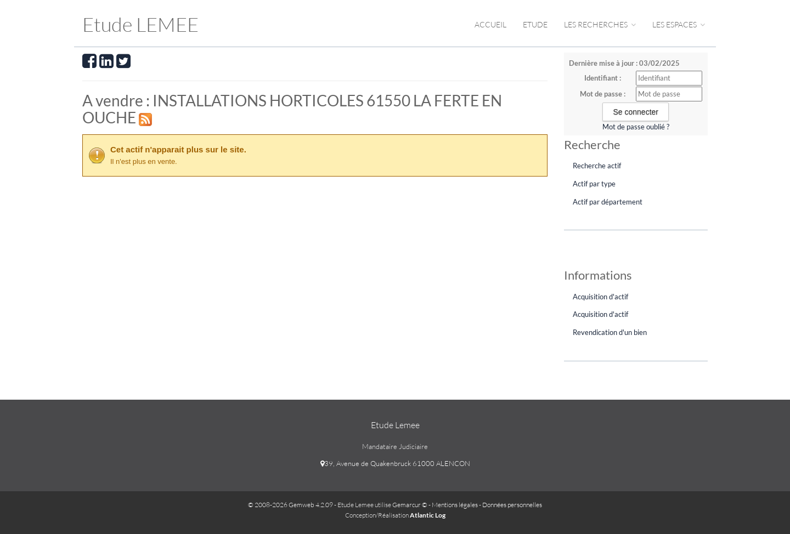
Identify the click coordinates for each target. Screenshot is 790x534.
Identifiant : (602, 77)
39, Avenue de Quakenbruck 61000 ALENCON (395, 463)
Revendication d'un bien (610, 332)
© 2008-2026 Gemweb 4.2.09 (290, 505)
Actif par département (607, 201)
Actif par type (594, 183)
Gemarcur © (409, 505)
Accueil (490, 24)
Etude (535, 24)
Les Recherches (600, 24)
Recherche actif (597, 165)
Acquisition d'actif (600, 296)
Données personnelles (512, 505)
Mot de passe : (602, 93)
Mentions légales (455, 505)
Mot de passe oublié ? (635, 126)
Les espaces (678, 24)
